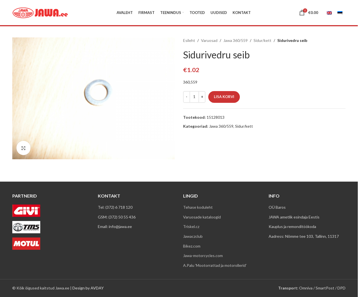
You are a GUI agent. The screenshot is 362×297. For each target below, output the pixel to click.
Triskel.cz (191, 226)
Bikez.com (191, 246)
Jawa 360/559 (235, 40)
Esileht (189, 40)
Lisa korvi (224, 96)
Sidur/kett (262, 40)
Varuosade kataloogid (202, 217)
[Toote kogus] (194, 97)
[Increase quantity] (201, 97)
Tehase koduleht (198, 207)
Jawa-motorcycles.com (203, 255)
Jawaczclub (193, 236)
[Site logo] (40, 12)
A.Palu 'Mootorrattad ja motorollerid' (215, 265)
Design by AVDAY (88, 288)
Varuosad (209, 40)
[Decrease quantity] (186, 97)
